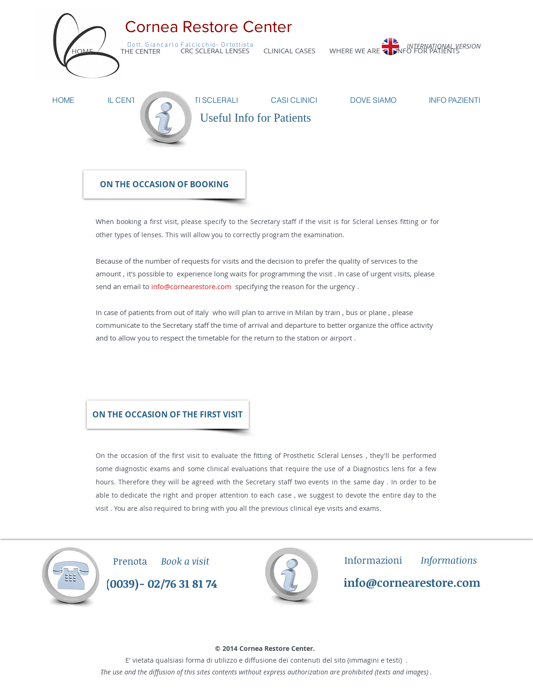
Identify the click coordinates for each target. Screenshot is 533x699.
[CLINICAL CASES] (289, 50)
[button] (164, 184)
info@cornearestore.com (191, 286)
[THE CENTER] (140, 51)
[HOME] (82, 51)
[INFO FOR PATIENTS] (427, 50)
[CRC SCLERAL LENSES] (215, 50)
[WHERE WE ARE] (354, 50)
